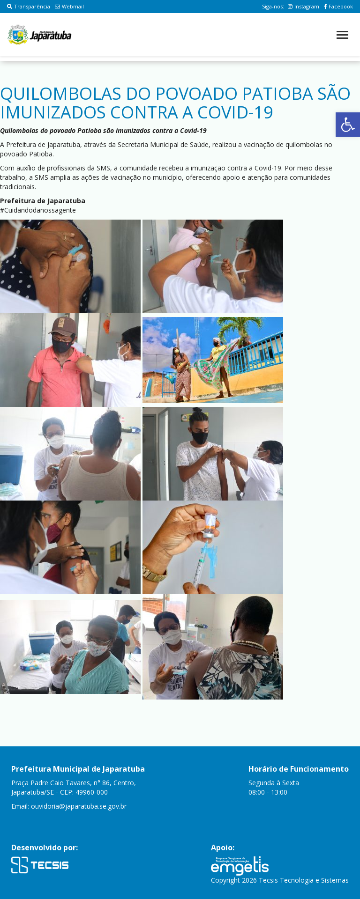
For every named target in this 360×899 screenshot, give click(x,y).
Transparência (28, 6)
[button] (348, 124)
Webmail (69, 6)
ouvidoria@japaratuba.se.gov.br (79, 806)
